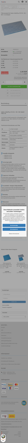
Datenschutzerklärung (14, 221)
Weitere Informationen (14, 233)
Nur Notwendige (14, 225)
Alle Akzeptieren (14, 229)
